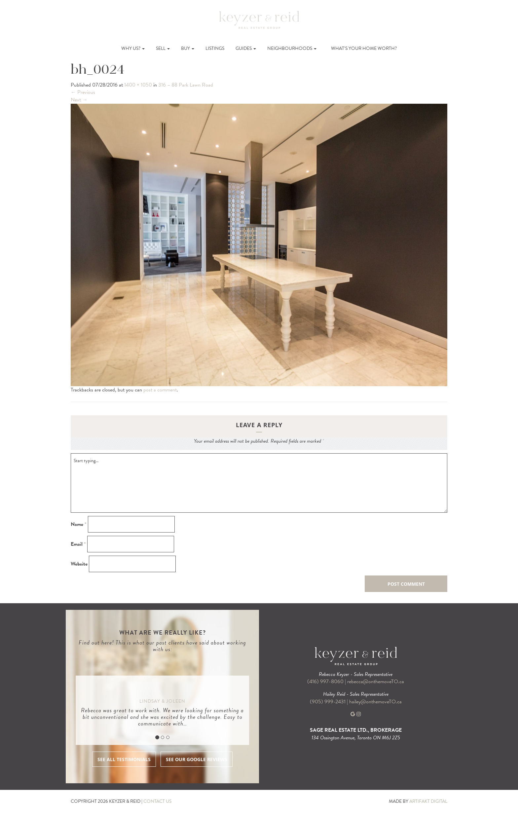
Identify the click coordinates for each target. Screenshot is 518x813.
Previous (83, 92)
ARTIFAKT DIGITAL (428, 801)
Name (79, 524)
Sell (163, 48)
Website (79, 564)
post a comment (160, 390)
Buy (187, 48)
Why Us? (133, 48)
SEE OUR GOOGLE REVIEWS (196, 759)
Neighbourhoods (291, 48)
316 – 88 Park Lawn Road (185, 85)
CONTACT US (157, 801)
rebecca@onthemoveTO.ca (375, 681)
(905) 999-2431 (328, 702)
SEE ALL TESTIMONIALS (124, 759)
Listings (214, 48)
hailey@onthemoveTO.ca (375, 702)
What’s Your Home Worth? (364, 48)
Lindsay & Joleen (162, 701)
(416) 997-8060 (325, 681)
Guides (246, 48)
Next (79, 100)
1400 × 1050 (138, 85)
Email (78, 544)
